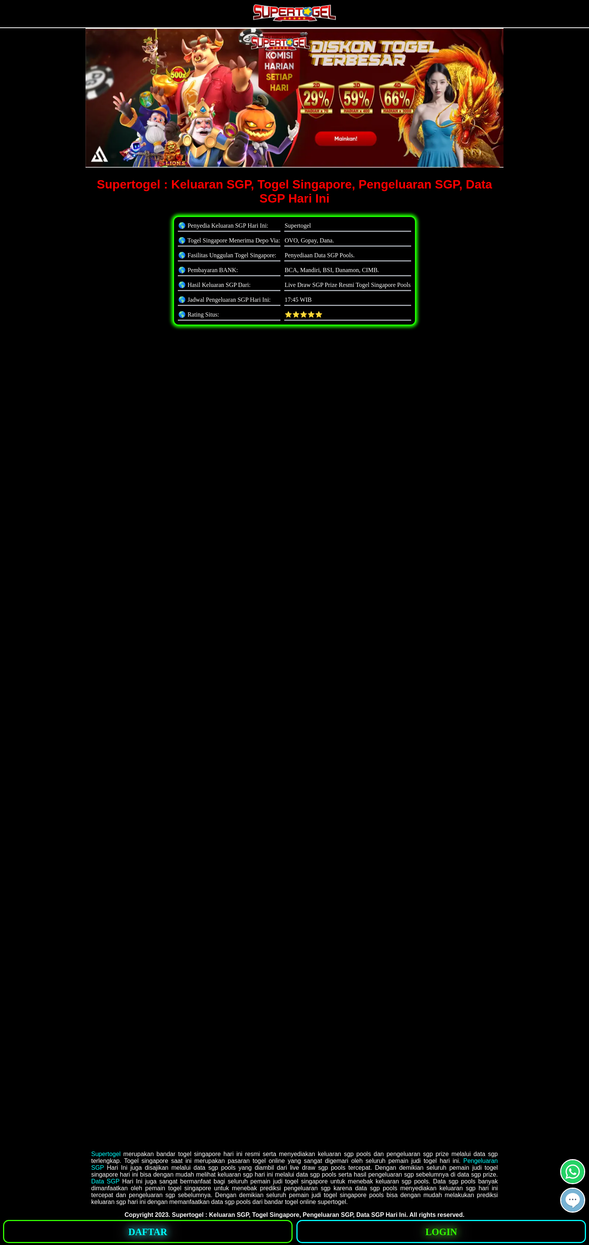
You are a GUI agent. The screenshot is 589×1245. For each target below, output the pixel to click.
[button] (572, 1200)
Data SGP (105, 1181)
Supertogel (105, 1154)
